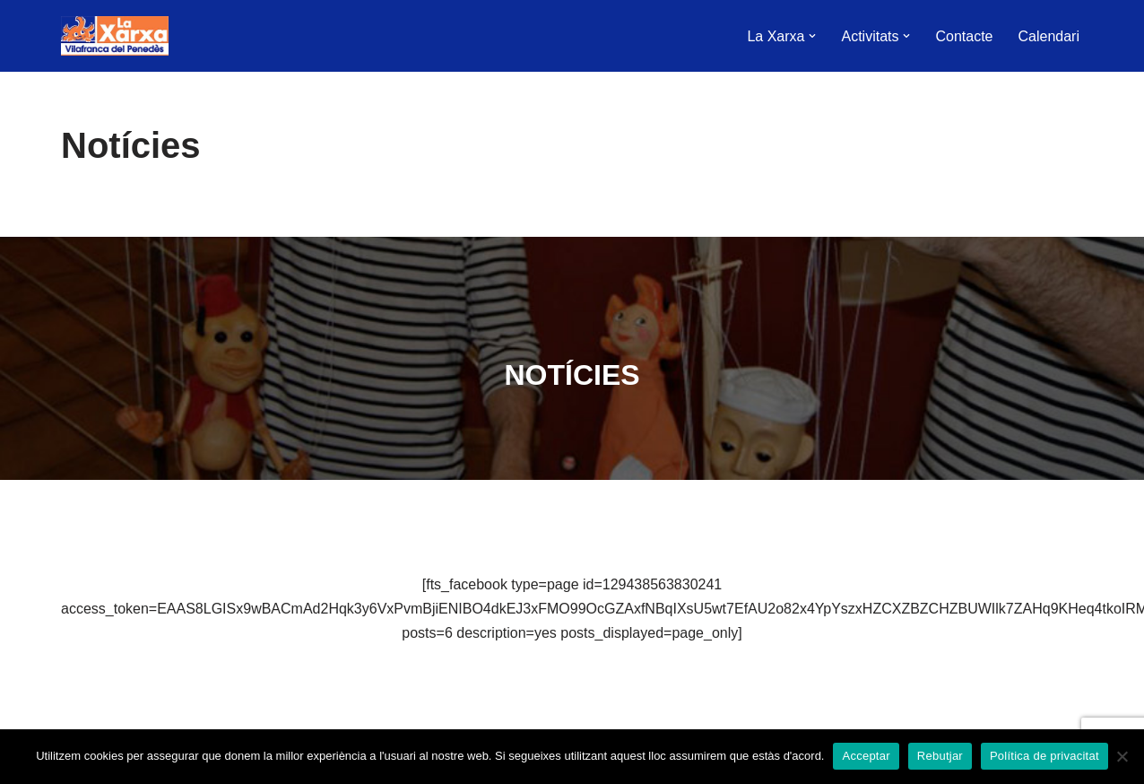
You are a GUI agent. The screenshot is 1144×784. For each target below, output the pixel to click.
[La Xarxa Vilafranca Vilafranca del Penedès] (115, 36)
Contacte (963, 36)
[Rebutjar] (1122, 756)
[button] (812, 35)
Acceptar (865, 755)
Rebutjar (940, 755)
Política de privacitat (1044, 755)
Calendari (1048, 36)
